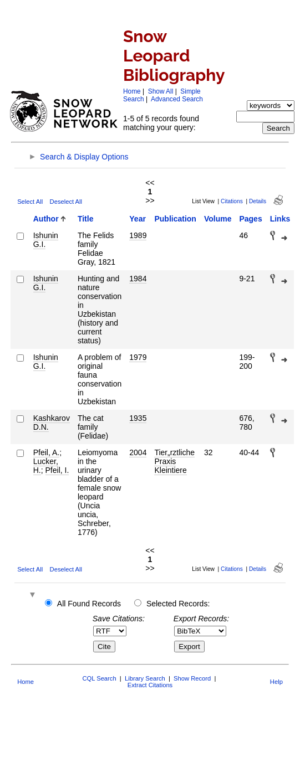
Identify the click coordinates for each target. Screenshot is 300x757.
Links (280, 218)
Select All (30, 201)
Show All (161, 91)
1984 (137, 278)
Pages (250, 218)
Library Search (145, 678)
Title (86, 218)
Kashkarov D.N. (51, 422)
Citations (232, 201)
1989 (137, 235)
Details (257, 201)
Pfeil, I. (57, 470)
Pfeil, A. (46, 452)
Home (132, 91)
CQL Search (99, 678)
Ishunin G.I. (45, 240)
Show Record (192, 678)
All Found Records (89, 603)
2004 (137, 452)
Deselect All (66, 201)
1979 (137, 357)
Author (46, 218)
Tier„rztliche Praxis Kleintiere (174, 461)
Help (276, 681)
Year (137, 218)
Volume (218, 218)
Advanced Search (177, 99)
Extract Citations (150, 685)
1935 (137, 418)
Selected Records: (178, 603)
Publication (175, 218)
